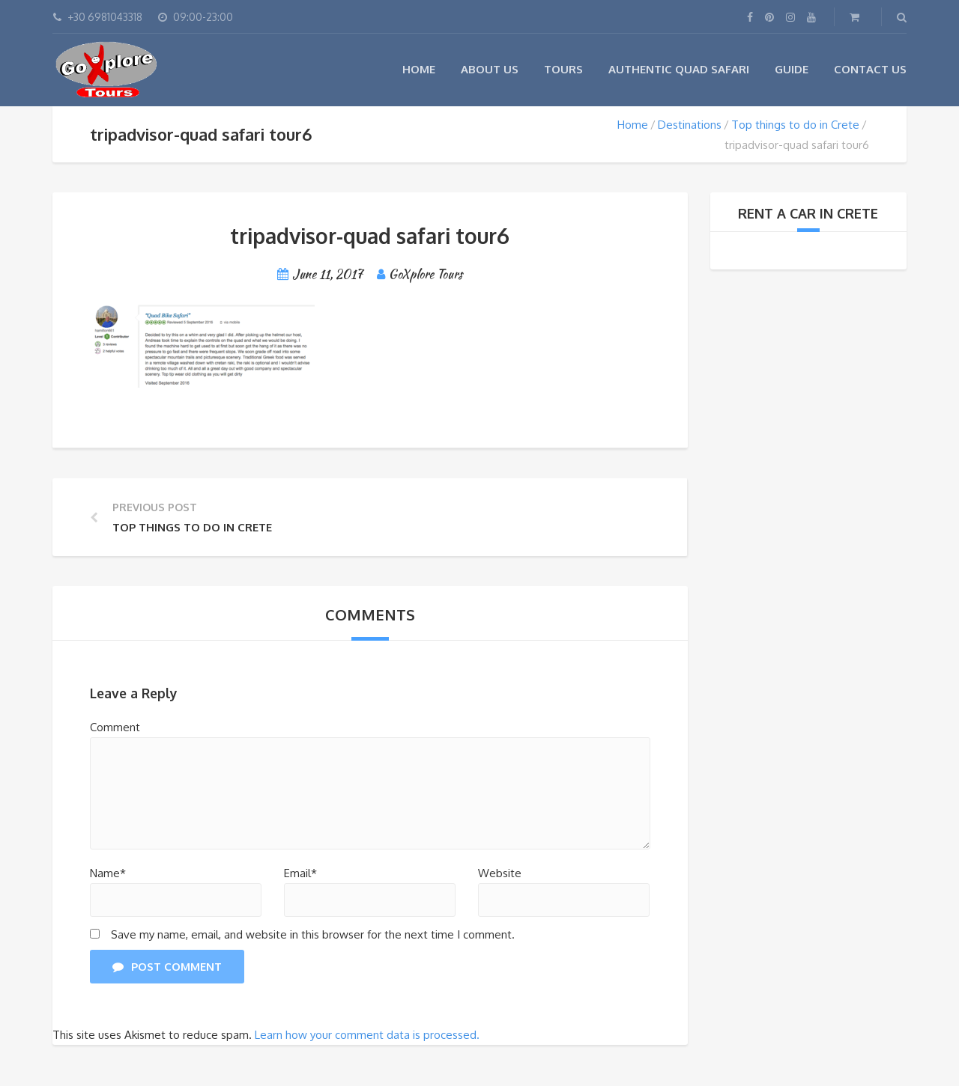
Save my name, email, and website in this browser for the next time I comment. (313, 934)
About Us (489, 69)
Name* (108, 873)
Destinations (689, 125)
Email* (300, 873)
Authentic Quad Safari (678, 69)
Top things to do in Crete (795, 125)
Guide (791, 69)
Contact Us (870, 69)
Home (418, 69)
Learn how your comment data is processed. (367, 1035)
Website (499, 873)
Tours (563, 69)
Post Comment (167, 967)
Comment (115, 727)
